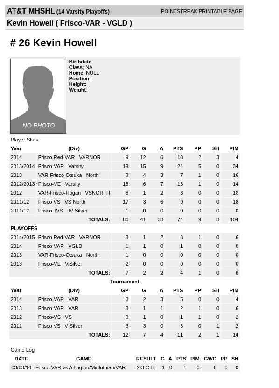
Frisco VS (50, 202)
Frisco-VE (50, 184)
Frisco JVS (51, 210)
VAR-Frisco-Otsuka (61, 175)
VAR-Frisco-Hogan (60, 193)
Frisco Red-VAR (57, 157)
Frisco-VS (50, 317)
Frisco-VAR (51, 166)
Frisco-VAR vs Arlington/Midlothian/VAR (80, 367)
